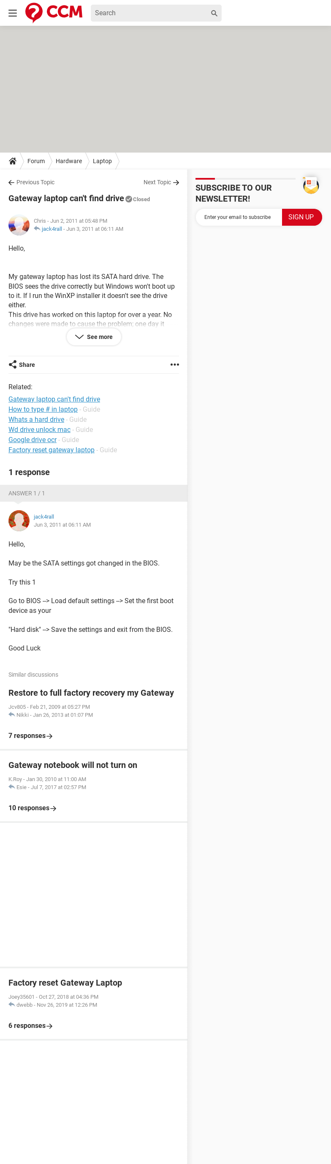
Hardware (69, 161)
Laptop (102, 161)
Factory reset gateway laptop (51, 450)
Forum (36, 161)
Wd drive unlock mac (39, 430)
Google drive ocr (32, 440)
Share (27, 364)
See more (99, 336)
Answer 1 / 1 (26, 493)
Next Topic (157, 182)
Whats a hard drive (36, 419)
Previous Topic (35, 182)
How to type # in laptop (43, 409)
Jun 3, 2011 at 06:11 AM (94, 229)
